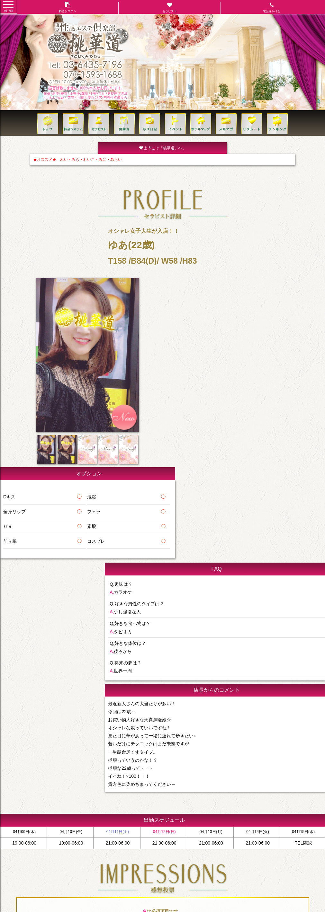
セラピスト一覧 (63, 803)
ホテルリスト (115, 803)
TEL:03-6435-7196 (162, 816)
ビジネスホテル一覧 (149, 803)
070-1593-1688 (168, 827)
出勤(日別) (90, 803)
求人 (195, 803)
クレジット (293, 803)
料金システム (33, 803)
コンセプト (269, 803)
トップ (11, 803)
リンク (313, 803)
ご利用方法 (245, 803)
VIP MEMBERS (217, 803)
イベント (178, 803)
